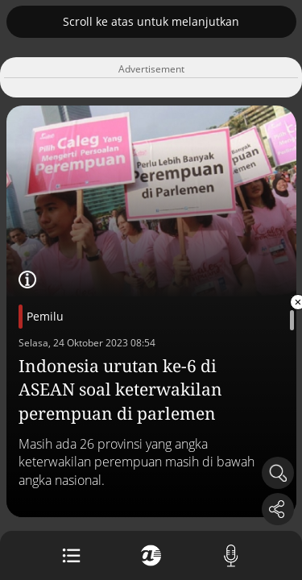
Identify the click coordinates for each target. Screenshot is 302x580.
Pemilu (45, 316)
